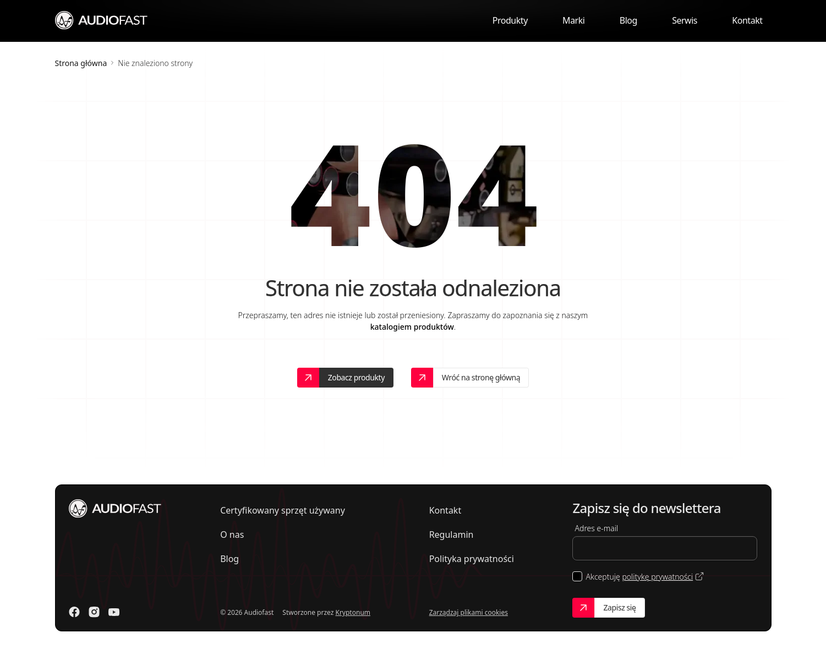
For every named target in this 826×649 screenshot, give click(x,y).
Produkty (510, 20)
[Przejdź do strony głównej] (101, 20)
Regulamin (451, 534)
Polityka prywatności (471, 559)
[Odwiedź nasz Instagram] (94, 612)
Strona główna (81, 63)
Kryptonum (352, 612)
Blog (628, 20)
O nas (232, 534)
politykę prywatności (657, 576)
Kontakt (747, 20)
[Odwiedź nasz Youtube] (113, 612)
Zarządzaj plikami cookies (468, 612)
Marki (573, 20)
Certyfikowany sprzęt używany (282, 510)
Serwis (684, 20)
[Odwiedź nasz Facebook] (74, 612)
